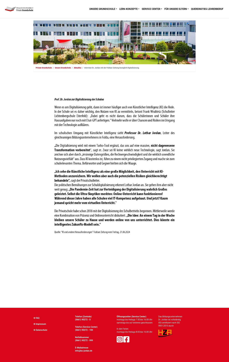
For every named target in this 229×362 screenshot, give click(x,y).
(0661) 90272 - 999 (84, 340)
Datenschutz (41, 330)
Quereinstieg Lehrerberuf (207, 9)
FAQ (37, 318)
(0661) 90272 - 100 (84, 330)
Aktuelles (77, 68)
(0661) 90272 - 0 (83, 319)
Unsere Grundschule (102, 9)
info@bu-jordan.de (83, 351)
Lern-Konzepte (128, 9)
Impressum (41, 324)
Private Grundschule (44, 68)
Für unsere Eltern (175, 9)
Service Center (151, 9)
